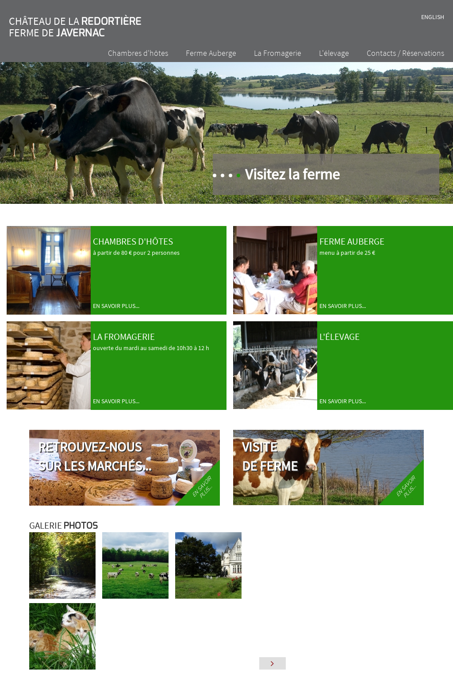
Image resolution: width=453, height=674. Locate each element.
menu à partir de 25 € (385, 268)
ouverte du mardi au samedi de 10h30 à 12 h (158, 363)
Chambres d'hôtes (138, 53)
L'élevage (334, 53)
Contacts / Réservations (405, 53)
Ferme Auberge (211, 53)
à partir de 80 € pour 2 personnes (158, 268)
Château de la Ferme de (75, 26)
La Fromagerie (277, 53)
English (432, 17)
